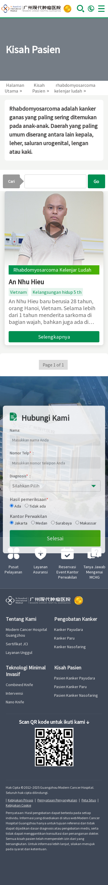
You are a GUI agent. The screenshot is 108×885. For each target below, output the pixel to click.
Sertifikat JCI (17, 643)
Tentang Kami (21, 619)
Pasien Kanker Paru (70, 686)
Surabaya (61, 582)
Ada (15, 565)
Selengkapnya (54, 336)
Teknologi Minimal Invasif (26, 670)
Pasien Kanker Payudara (74, 678)
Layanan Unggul (19, 652)
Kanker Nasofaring (70, 646)
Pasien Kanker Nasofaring (76, 695)
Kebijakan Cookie (18, 805)
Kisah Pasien (67, 667)
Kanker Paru (64, 638)
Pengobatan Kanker (75, 619)
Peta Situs (89, 800)
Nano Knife (15, 701)
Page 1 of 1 (53, 365)
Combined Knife (19, 684)
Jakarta (18, 582)
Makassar (85, 582)
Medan (39, 582)
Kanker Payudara (68, 629)
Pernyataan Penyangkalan (57, 800)
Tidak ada (35, 565)
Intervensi (14, 693)
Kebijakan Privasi (20, 800)
